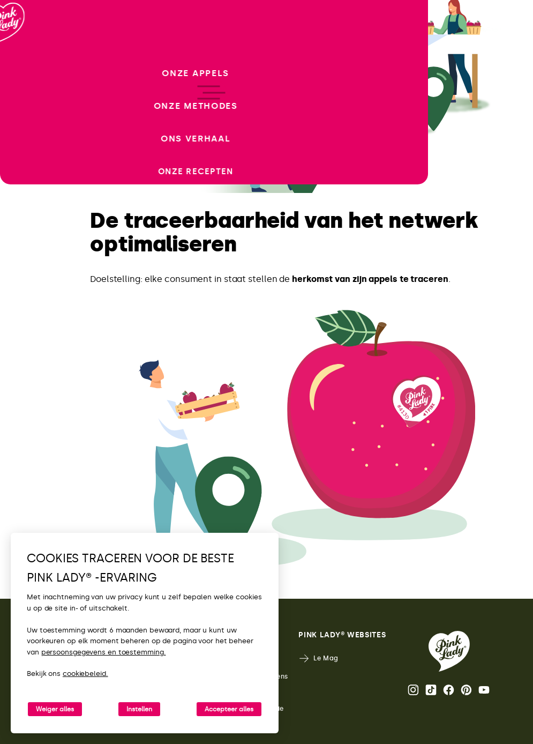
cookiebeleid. (85, 673)
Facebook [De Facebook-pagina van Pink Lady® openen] (448, 689)
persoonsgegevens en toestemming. (103, 652)
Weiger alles (55, 709)
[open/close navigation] (28, 372)
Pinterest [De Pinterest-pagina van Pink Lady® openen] (466, 689)
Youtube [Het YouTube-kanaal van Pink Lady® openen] (484, 689)
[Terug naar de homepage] (28, 53)
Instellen (139, 709)
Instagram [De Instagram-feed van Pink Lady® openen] (413, 689)
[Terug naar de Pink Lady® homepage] (449, 651)
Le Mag (318, 658)
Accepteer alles (229, 709)
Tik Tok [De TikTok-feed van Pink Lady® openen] (431, 689)
